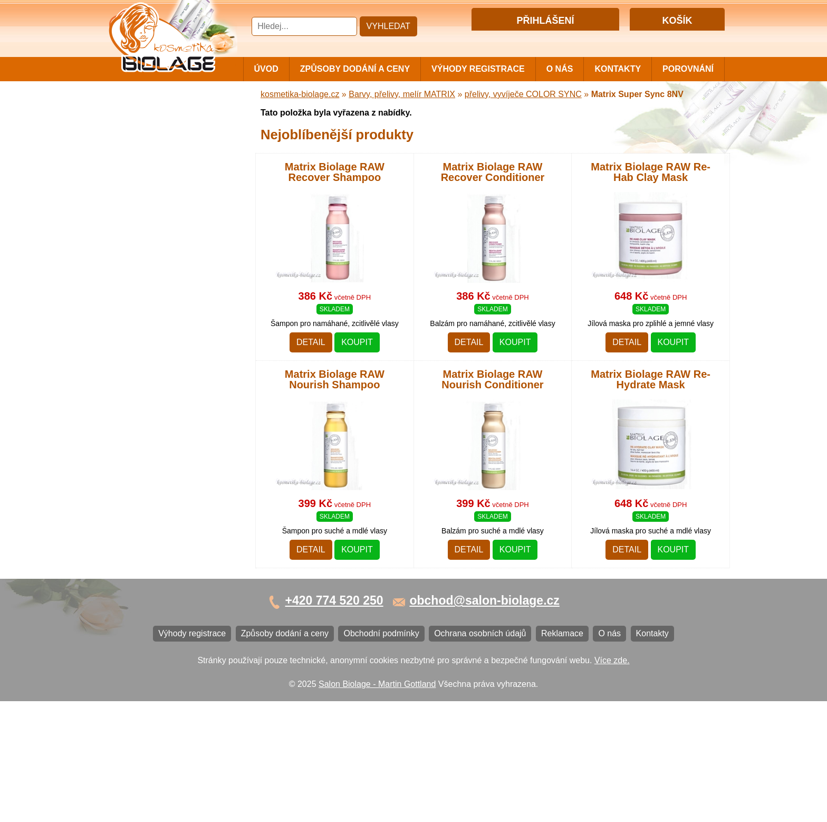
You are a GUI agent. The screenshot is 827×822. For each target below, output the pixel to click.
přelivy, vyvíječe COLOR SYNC (523, 94)
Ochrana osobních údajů (159, 559)
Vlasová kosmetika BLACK (163, 430)
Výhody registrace (478, 68)
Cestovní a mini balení (154, 115)
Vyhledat (388, 26)
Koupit (357, 342)
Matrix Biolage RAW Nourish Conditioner (492, 380)
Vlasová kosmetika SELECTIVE (172, 378)
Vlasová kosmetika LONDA (164, 308)
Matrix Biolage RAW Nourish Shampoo (334, 380)
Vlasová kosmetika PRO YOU (168, 326)
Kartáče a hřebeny (147, 465)
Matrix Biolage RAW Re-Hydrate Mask (650, 380)
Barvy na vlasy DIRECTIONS (167, 413)
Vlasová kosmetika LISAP (161, 221)
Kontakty (617, 68)
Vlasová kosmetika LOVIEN (165, 343)
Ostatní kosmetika (146, 448)
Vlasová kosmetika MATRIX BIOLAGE (165, 155)
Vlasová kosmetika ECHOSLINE (173, 291)
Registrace (566, 38)
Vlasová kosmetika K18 (156, 395)
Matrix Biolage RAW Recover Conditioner (493, 172)
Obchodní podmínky (150, 541)
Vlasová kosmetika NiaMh (161, 204)
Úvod (266, 68)
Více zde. (612, 781)
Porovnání (688, 68)
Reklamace (134, 576)
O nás (559, 68)
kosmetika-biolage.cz (300, 94)
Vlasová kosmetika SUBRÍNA (168, 239)
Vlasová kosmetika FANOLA (166, 274)
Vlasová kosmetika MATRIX (165, 133)
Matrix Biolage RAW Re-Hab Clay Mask (650, 172)
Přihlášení (523, 38)
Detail (310, 342)
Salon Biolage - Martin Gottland (377, 804)
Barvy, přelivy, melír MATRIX (166, 181)
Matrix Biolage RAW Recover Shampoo (334, 172)
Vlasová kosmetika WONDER (168, 256)
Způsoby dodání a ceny (355, 68)
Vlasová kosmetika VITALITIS (168, 361)
